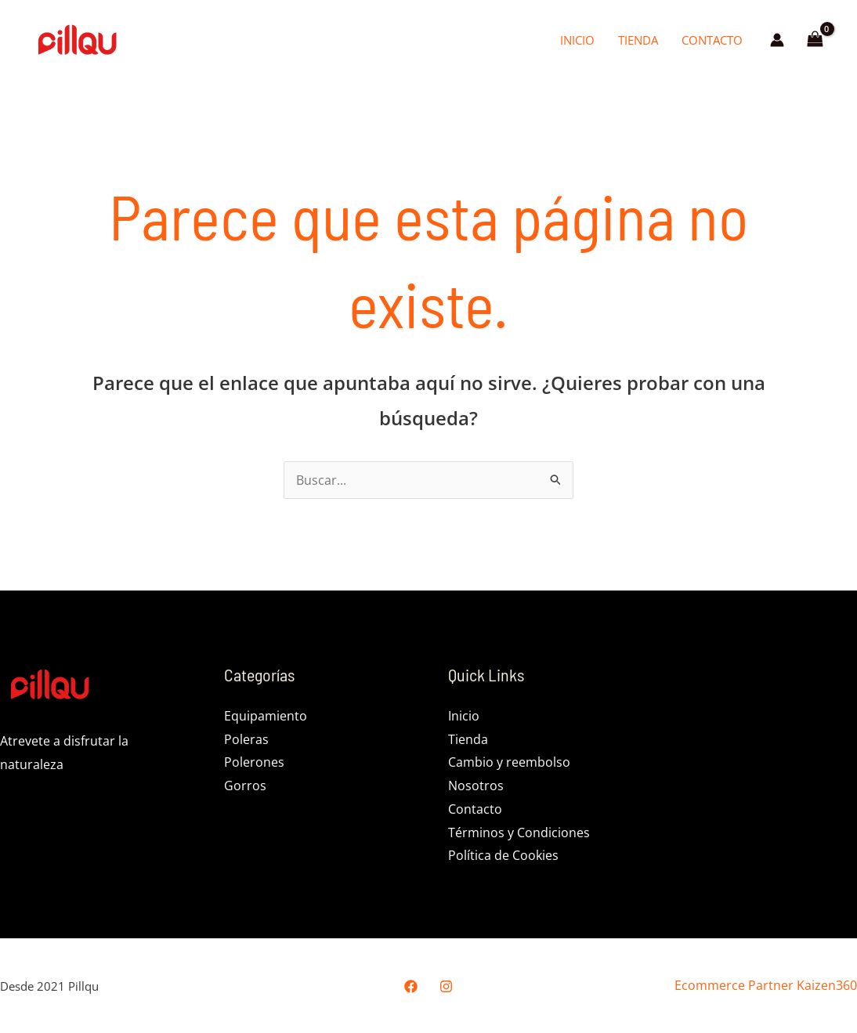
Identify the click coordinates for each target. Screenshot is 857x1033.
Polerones (254, 762)
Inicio (577, 40)
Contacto (712, 40)
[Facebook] (411, 986)
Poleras (246, 739)
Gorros (245, 785)
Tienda (638, 40)
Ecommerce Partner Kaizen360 (765, 985)
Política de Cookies (503, 855)
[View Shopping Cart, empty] (815, 40)
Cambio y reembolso (509, 762)
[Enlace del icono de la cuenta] (777, 40)
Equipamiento (265, 715)
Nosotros (476, 785)
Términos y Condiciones (519, 832)
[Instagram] (446, 986)
